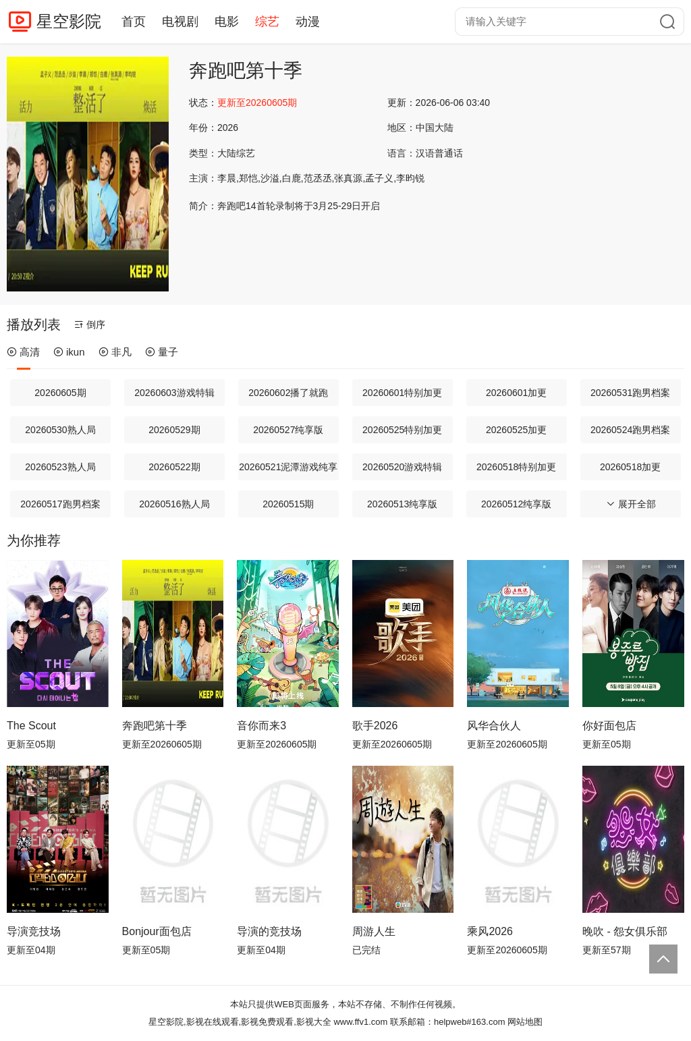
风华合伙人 (494, 725)
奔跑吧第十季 (154, 725)
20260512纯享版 (516, 504)
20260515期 (288, 504)
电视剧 (180, 21)
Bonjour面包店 (157, 931)
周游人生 (373, 931)
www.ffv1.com (360, 1022)
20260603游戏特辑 (174, 392)
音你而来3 (261, 725)
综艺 (267, 21)
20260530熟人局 (60, 429)
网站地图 (525, 1022)
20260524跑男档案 (630, 429)
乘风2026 (490, 931)
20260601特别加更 (402, 392)
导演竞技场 (34, 931)
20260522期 (174, 466)
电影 (227, 21)
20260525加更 (516, 429)
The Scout (31, 725)
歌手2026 (375, 725)
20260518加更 (630, 466)
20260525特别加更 (402, 429)
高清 (23, 352)
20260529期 (174, 429)
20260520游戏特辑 (402, 466)
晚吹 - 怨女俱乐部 (624, 931)
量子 (161, 352)
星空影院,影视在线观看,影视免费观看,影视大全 (239, 1022)
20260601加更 (516, 392)
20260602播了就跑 (288, 392)
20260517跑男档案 (60, 504)
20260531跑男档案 (630, 392)
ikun (69, 352)
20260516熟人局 (174, 504)
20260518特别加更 (516, 466)
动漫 (308, 21)
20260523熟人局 (60, 466)
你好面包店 (609, 725)
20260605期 (60, 392)
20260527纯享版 (288, 429)
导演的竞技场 (269, 931)
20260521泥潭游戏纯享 (288, 466)
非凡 (115, 352)
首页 (133, 21)
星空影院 (68, 21)
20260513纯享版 (402, 504)
